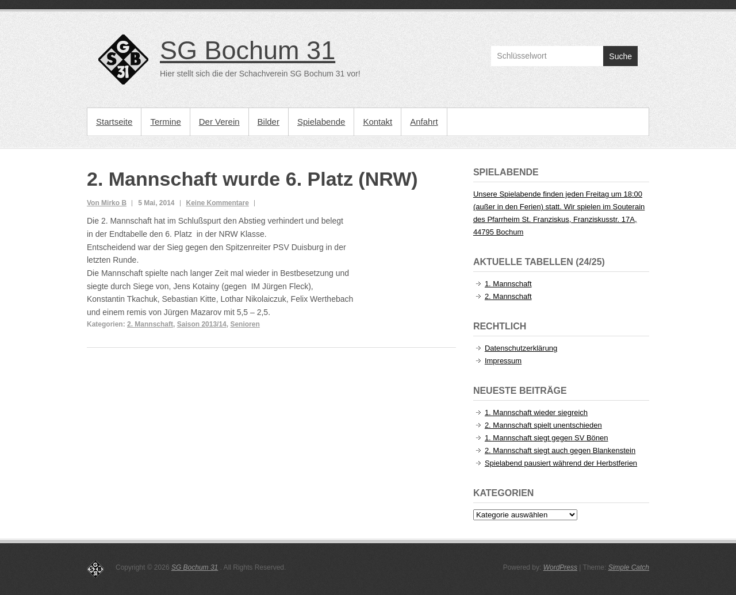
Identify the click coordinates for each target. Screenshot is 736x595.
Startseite (114, 121)
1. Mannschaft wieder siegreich (536, 412)
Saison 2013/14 (202, 324)
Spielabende (321, 121)
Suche (620, 56)
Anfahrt (424, 121)
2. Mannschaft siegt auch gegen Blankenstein (560, 450)
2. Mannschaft (150, 324)
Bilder (268, 121)
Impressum (503, 360)
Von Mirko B (106, 203)
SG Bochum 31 (247, 50)
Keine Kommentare (217, 203)
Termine (165, 121)
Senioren (244, 324)
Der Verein (219, 121)
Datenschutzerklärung (521, 348)
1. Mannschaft (508, 283)
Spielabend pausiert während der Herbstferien (561, 463)
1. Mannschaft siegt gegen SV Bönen (546, 437)
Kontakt (377, 121)
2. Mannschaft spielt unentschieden (543, 425)
